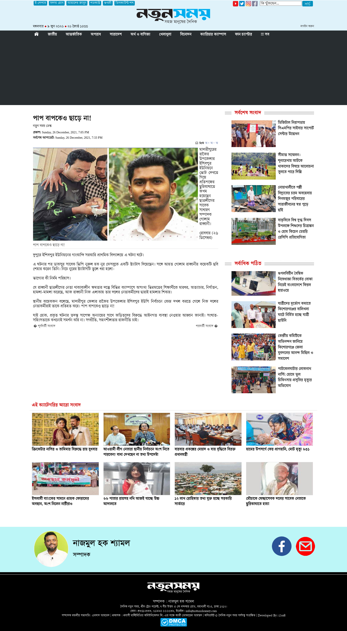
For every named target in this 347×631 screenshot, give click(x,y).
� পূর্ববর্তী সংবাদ (44, 326)
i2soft (282, 615)
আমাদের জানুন (76, 3)
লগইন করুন (307, 26)
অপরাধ (96, 35)
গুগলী (108, 3)
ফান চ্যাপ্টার (243, 35)
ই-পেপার (40, 3)
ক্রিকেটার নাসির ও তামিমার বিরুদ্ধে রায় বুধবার (64, 449)
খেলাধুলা (165, 35)
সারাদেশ (116, 35)
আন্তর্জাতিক (74, 35)
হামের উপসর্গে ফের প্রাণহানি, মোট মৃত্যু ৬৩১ (278, 449)
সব (265, 35)
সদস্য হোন (57, 3)
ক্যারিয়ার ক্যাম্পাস (213, 35)
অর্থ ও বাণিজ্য (140, 35)
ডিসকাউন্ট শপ (125, 3)
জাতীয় (52, 35)
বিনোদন (185, 35)
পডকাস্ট (95, 3)
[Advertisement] (173, 72)
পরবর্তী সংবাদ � (207, 326)
